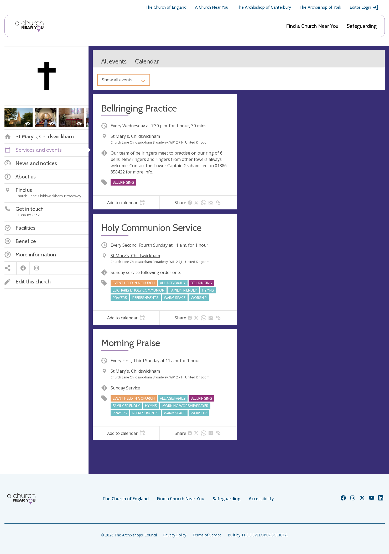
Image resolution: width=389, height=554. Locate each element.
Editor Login (364, 7)
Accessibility (261, 499)
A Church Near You (211, 7)
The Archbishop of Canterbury (264, 7)
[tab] (126, 202)
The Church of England (166, 7)
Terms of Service (207, 534)
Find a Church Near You (312, 26)
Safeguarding (362, 26)
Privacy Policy (174, 534)
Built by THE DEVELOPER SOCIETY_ (258, 534)
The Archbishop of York (320, 7)
